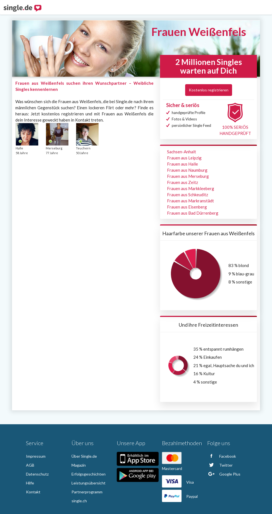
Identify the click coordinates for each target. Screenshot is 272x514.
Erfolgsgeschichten (88, 474)
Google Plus (223, 474)
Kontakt (33, 491)
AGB (30, 465)
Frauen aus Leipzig (184, 157)
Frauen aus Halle (182, 163)
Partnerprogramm (86, 491)
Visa (178, 482)
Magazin (78, 465)
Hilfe (30, 483)
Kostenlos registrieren (208, 90)
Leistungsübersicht (88, 483)
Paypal (180, 496)
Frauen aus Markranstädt (190, 200)
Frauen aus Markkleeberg (190, 188)
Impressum (36, 456)
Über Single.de (84, 456)
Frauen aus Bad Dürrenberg (192, 212)
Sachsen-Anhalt (181, 151)
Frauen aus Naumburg (187, 170)
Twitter (220, 465)
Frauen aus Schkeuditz (187, 194)
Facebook (221, 456)
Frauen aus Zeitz (182, 182)
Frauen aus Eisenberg (187, 206)
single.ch (79, 500)
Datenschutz (37, 474)
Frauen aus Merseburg (188, 176)
